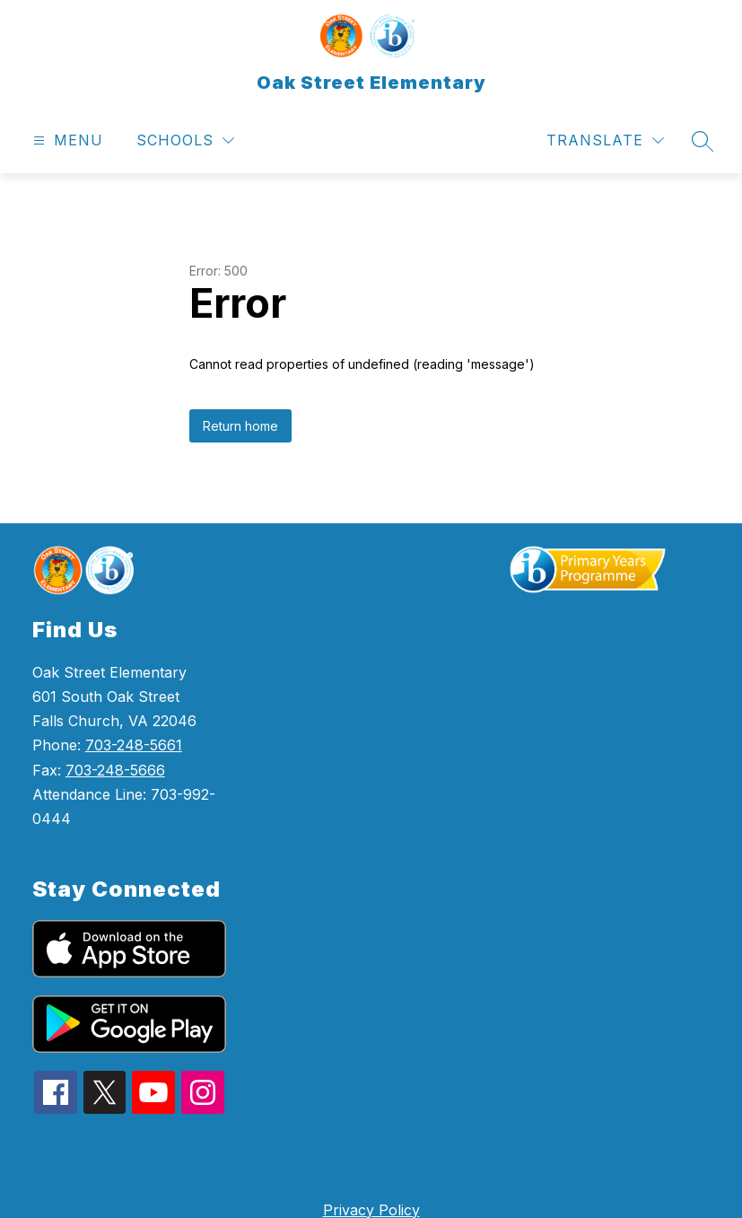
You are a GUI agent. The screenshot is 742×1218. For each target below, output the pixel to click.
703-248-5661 (133, 745)
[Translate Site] (605, 140)
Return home (240, 426)
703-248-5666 (115, 770)
